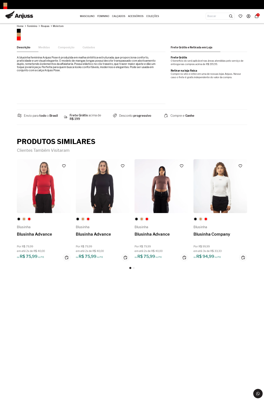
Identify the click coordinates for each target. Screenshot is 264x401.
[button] (130, 268)
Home (20, 26)
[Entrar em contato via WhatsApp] (258, 393)
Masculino (87, 16)
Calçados (118, 16)
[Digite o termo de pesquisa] (218, 16)
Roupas (45, 26)
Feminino (103, 16)
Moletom (58, 26)
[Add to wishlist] (64, 166)
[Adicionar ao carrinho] (66, 257)
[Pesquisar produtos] (231, 16)
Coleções (152, 16)
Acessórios (135, 16)
